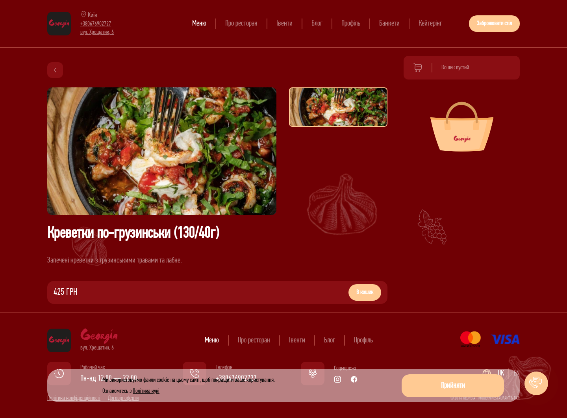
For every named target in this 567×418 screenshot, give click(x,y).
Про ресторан (241, 24)
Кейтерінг (430, 24)
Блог (316, 24)
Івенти (284, 24)
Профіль (350, 24)
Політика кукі (146, 391)
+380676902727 (95, 24)
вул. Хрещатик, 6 (97, 32)
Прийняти (453, 386)
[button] (536, 383)
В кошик (364, 292)
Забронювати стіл (494, 23)
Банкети (389, 24)
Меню (199, 24)
